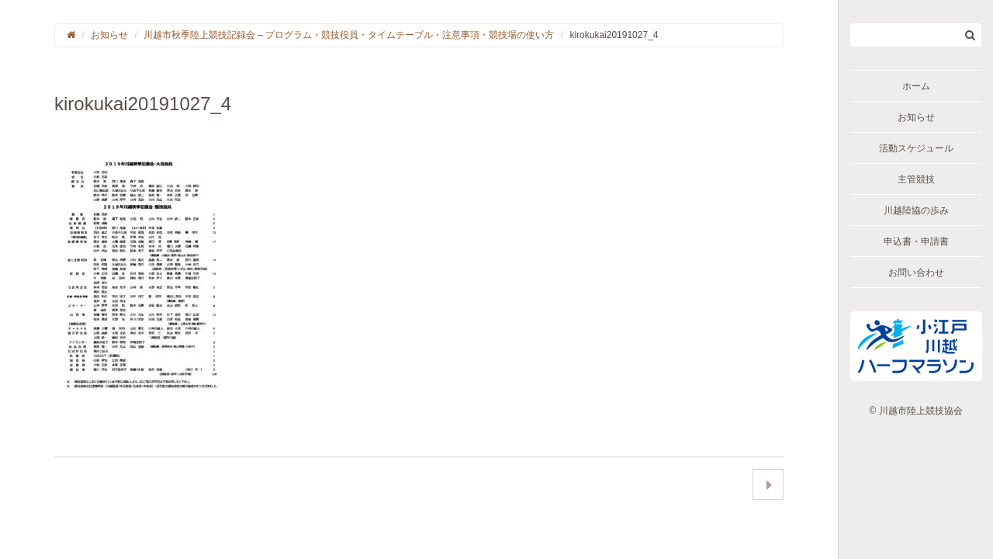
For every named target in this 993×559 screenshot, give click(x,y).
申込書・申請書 (916, 241)
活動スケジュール (916, 148)
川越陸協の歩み (916, 210)
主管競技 (916, 179)
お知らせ (916, 117)
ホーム (916, 86)
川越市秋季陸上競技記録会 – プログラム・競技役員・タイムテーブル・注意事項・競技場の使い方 (349, 35)
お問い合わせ (916, 272)
